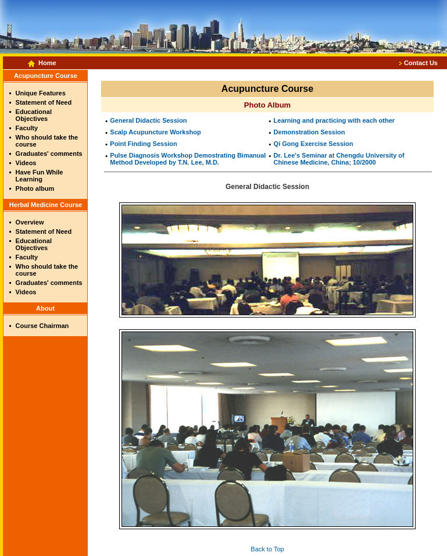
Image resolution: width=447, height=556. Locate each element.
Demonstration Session (309, 132)
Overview (30, 222)
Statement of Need (44, 102)
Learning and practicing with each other (334, 120)
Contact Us (421, 62)
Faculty (27, 127)
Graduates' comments (49, 153)
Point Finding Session (143, 143)
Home (47, 62)
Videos (26, 162)
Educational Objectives (34, 115)
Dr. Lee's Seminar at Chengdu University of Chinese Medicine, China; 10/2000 (339, 159)
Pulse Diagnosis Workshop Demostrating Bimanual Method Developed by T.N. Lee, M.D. (188, 159)
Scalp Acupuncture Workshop (155, 132)
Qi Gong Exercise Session (313, 143)
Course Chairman (42, 325)
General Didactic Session (148, 120)
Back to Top (267, 549)
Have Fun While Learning (39, 176)
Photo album (35, 188)
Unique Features (41, 93)
